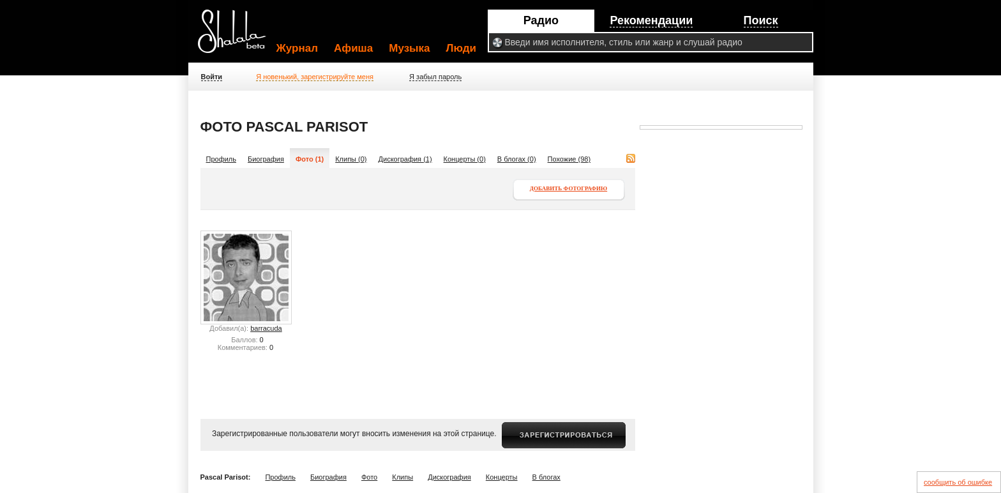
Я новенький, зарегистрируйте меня (314, 76)
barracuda (266, 328)
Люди (461, 48)
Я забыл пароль (435, 76)
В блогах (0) (516, 159)
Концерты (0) (465, 159)
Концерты (502, 477)
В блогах (546, 477)
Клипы (402, 477)
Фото (369, 477)
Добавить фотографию (568, 188)
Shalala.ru (237, 36)
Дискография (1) (405, 159)
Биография (266, 159)
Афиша (353, 48)
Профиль (221, 159)
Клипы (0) (350, 159)
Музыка (409, 48)
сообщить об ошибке (958, 482)
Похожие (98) (569, 159)
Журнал (297, 48)
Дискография (449, 477)
